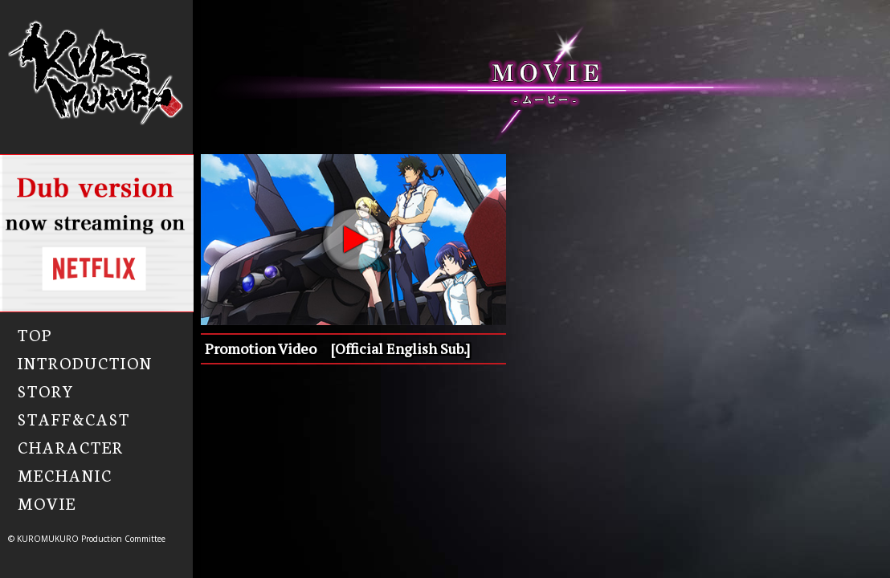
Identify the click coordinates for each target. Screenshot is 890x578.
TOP (35, 334)
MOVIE (47, 502)
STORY (46, 390)
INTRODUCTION (85, 362)
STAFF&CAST (74, 418)
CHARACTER (71, 446)
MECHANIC (65, 474)
